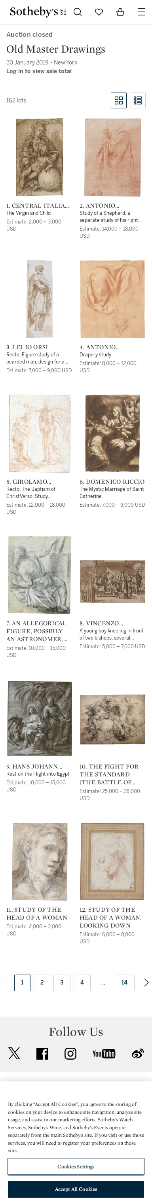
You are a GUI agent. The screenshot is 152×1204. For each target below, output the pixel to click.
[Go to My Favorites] (99, 12)
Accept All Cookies (76, 1189)
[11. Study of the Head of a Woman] (39, 861)
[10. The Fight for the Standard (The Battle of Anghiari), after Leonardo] (113, 719)
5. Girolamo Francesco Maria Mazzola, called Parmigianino (36, 482)
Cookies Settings (75, 1166)
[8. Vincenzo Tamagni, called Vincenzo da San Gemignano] (113, 582)
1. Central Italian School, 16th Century (38, 206)
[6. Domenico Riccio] (113, 433)
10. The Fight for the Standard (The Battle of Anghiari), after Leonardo (109, 774)
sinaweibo (138, 1053)
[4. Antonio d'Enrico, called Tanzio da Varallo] (112, 299)
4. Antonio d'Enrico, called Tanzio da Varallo (112, 347)
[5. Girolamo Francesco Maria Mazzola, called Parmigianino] (39, 433)
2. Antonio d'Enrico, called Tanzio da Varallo (112, 206)
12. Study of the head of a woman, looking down (111, 918)
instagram (70, 1054)
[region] (76, 1142)
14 (125, 982)
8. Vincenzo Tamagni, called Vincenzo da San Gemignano (109, 623)
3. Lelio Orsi (27, 347)
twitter (14, 1053)
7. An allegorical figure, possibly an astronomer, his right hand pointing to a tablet (36, 631)
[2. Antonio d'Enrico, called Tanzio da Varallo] (112, 157)
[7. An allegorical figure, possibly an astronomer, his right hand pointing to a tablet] (40, 575)
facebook (42, 1054)
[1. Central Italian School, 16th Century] (39, 157)
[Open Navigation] (142, 12)
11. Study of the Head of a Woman (36, 914)
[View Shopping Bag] (120, 12)
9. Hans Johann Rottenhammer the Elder (34, 766)
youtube (104, 1053)
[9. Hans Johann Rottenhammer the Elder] (39, 718)
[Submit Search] (78, 12)
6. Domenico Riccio (112, 482)
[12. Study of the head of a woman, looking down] (112, 861)
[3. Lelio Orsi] (39, 299)
